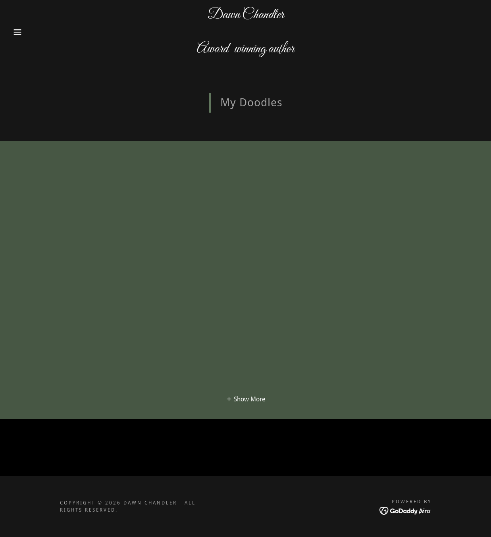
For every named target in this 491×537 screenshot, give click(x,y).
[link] (246, 50)
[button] (25, 32)
